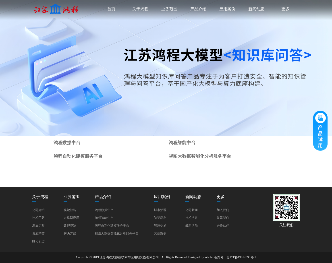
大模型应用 (71, 218)
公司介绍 (38, 210)
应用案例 (227, 9)
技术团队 (38, 218)
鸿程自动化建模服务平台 (78, 156)
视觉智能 (70, 210)
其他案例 (160, 233)
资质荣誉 (38, 233)
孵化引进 (38, 241)
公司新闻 (191, 210)
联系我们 (223, 218)
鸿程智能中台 (182, 142)
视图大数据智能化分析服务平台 (200, 156)
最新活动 (191, 225)
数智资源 (70, 225)
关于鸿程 (140, 9)
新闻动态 (256, 9)
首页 (111, 9)
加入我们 (223, 210)
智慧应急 (160, 218)
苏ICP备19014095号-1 (241, 257)
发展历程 (38, 225)
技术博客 (191, 218)
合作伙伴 (223, 225)
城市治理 (160, 210)
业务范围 (169, 9)
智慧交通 (160, 225)
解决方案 (70, 233)
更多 (285, 9)
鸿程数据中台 (67, 142)
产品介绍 (198, 9)
